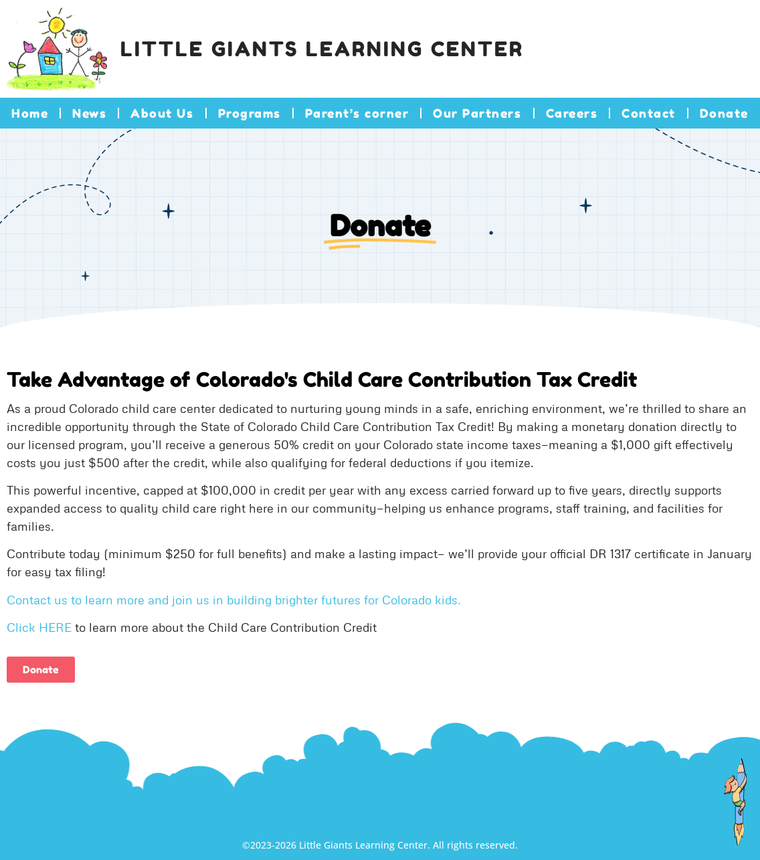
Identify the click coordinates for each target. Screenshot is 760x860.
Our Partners (477, 113)
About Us (161, 113)
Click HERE (39, 627)
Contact (649, 113)
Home (29, 113)
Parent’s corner (357, 113)
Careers (572, 113)
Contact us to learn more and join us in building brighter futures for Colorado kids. (234, 599)
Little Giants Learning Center (322, 49)
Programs (249, 113)
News (89, 113)
